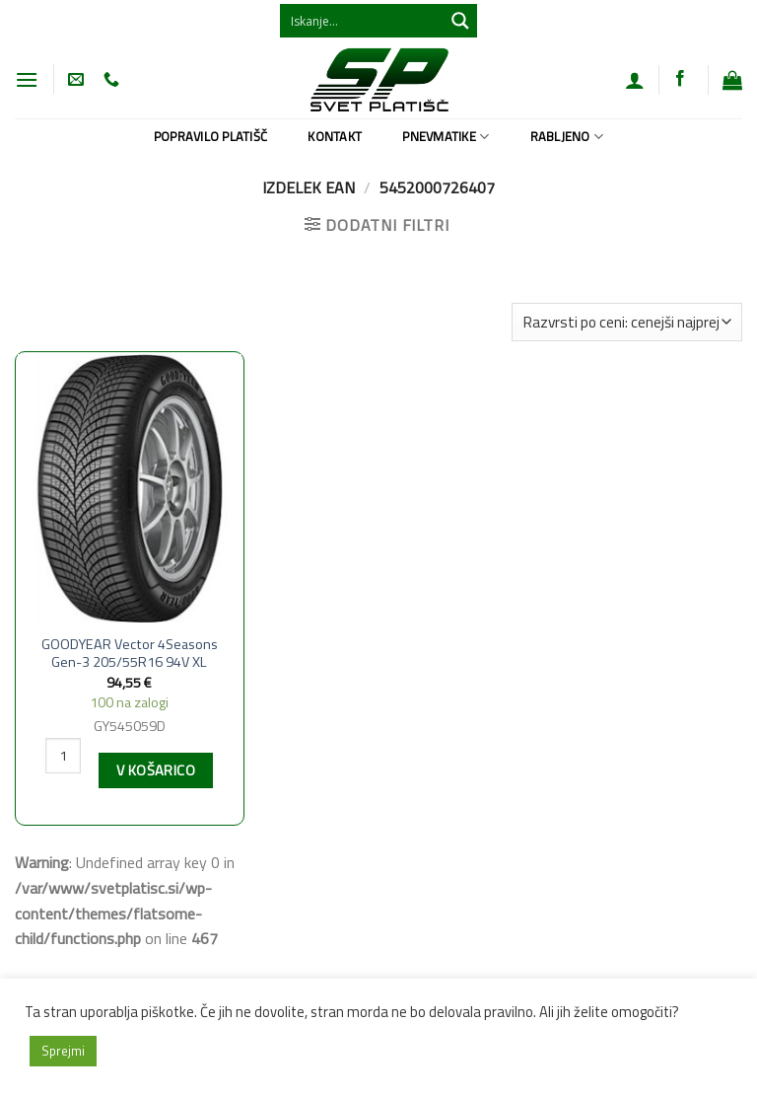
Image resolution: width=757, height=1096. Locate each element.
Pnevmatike (445, 136)
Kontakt (335, 136)
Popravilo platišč (210, 136)
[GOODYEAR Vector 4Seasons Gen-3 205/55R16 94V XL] (129, 488)
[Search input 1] (363, 20)
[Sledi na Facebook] (680, 79)
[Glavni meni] (26, 79)
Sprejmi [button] (63, 1050)
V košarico (155, 770)
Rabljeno (567, 136)
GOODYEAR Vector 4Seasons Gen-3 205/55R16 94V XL (129, 653)
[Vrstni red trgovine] (627, 322)
